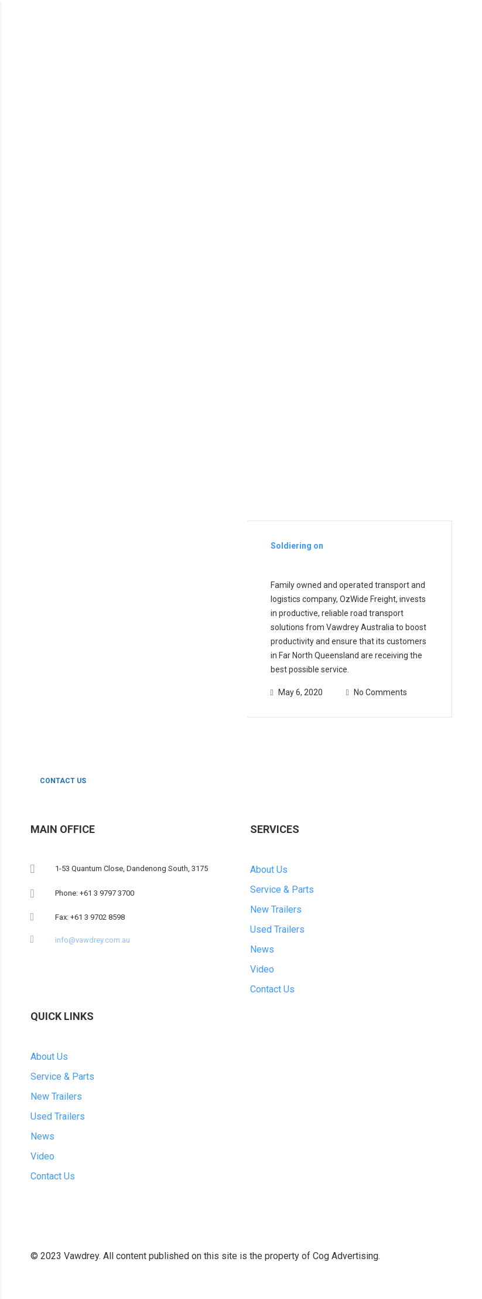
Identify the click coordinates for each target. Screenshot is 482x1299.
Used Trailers (277, 929)
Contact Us (272, 989)
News (262, 949)
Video (262, 969)
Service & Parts (282, 889)
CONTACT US (75, 781)
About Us (269, 869)
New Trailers (276, 909)
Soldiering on (297, 545)
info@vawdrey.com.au (92, 940)
